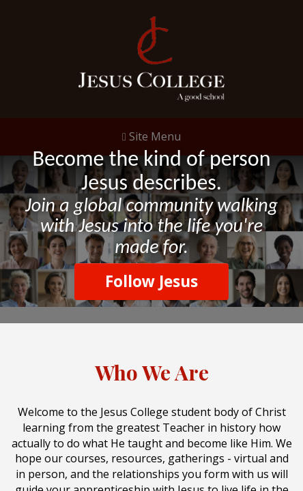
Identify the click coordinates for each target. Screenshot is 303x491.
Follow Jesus (151, 281)
